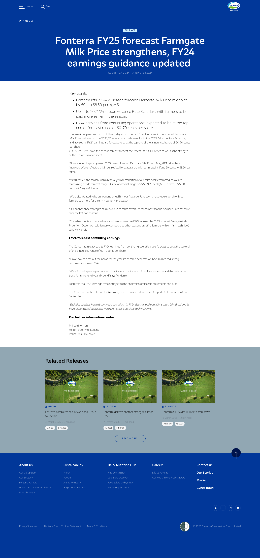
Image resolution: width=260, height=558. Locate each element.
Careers (157, 465)
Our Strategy (26, 478)
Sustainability (73, 465)
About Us (26, 465)
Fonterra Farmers (28, 483)
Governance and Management (35, 488)
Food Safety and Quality (120, 483)
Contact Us (204, 465)
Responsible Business (75, 488)
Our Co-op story (27, 473)
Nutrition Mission (116, 473)
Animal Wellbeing (73, 483)
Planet (67, 473)
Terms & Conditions (97, 526)
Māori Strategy (27, 493)
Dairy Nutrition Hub (122, 465)
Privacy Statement (28, 526)
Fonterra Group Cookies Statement (62, 526)
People (67, 478)
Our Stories (204, 472)
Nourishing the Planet (119, 488)
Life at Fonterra (160, 473)
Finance (130, 30)
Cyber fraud (205, 488)
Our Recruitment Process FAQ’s (168, 478)
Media (201, 480)
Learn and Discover (118, 478)
